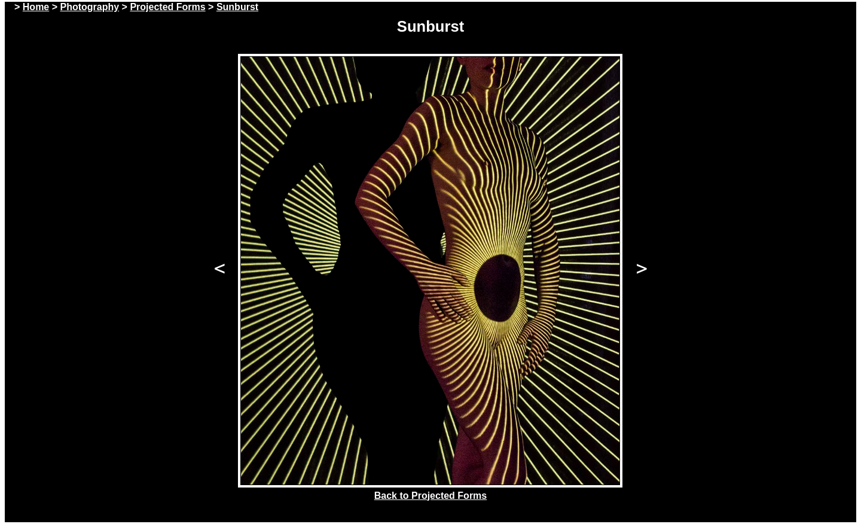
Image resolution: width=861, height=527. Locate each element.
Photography (89, 7)
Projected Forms (167, 7)
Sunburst (237, 7)
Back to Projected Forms (430, 496)
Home (36, 7)
